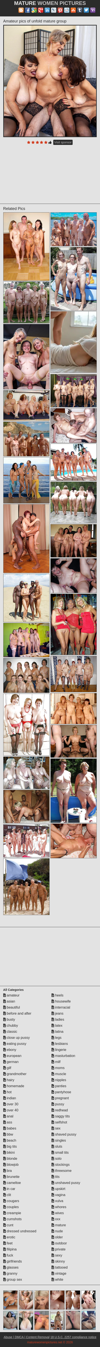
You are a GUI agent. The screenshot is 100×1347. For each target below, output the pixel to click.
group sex (12, 1279)
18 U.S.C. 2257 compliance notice (73, 1337)
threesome (62, 1170)
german (11, 1062)
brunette (11, 1177)
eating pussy (14, 1044)
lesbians (60, 1044)
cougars (11, 1201)
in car (9, 1189)
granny (10, 1273)
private (58, 1249)
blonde (10, 1158)
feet (8, 1243)
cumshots (12, 1219)
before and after (17, 1013)
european (12, 1056)
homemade (13, 1086)
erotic (9, 1237)
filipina (10, 1249)
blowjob (11, 1164)
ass (7, 1122)
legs (57, 1037)
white (57, 1279)
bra (7, 1170)
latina (57, 1031)
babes (9, 1128)
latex (57, 1025)
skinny (58, 1261)
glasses (11, 1267)
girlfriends (12, 1261)
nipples (59, 1080)
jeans (57, 1013)
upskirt (58, 1189)
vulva (57, 1201)
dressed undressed (20, 1231)
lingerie (59, 1050)
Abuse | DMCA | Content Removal (27, 1337)
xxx (56, 1219)
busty (9, 1019)
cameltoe (12, 1183)
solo (57, 1158)
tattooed (60, 1267)
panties (59, 1086)
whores (59, 1207)
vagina (58, 1195)
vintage (59, 1273)
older (57, 1237)
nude (57, 1231)
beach (9, 1140)
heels (57, 995)
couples (11, 1207)
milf (56, 1062)
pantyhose (61, 1092)
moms (58, 1068)
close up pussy (16, 1037)
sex (56, 1128)
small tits (60, 1152)
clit (7, 1195)
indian (9, 1098)
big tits (10, 1146)
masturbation (63, 1056)
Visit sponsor (63, 142)
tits (56, 1177)
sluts (57, 1146)
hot (7, 1092)
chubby (10, 1025)
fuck (8, 1255)
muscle (59, 1074)
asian (9, 1001)
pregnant (60, 1098)
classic (10, 1031)
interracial (61, 1007)
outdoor (59, 1243)
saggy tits (61, 1116)
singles (59, 1140)
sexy (57, 1255)
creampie (12, 1213)
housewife (61, 1001)
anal (8, 1116)
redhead (60, 1110)
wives (58, 1213)
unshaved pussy (66, 1183)
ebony (9, 1050)
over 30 (10, 1104)
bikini (9, 1152)
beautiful (11, 1007)
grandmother (15, 1074)
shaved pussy (64, 1134)
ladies (58, 1019)
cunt (8, 1225)
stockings (61, 1164)
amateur (11, 995)
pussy (58, 1104)
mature (59, 1225)
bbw (8, 1134)
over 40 (10, 1110)
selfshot (59, 1122)
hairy (8, 1080)
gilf (7, 1068)
